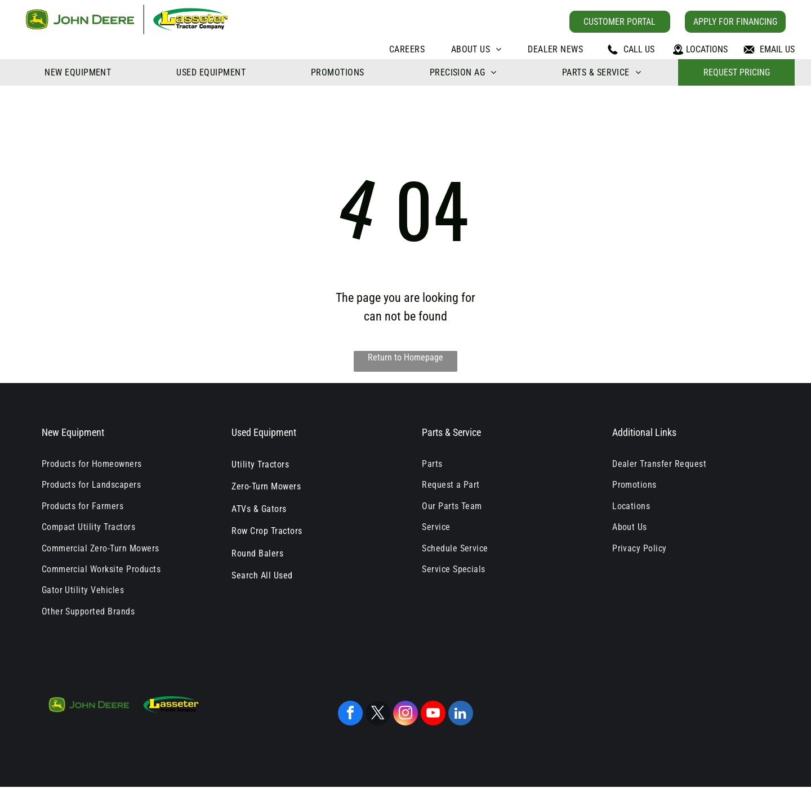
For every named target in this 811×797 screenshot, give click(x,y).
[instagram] (405, 714)
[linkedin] (460, 714)
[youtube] (433, 714)
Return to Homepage (405, 357)
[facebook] (350, 714)
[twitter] (378, 714)
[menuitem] (407, 49)
